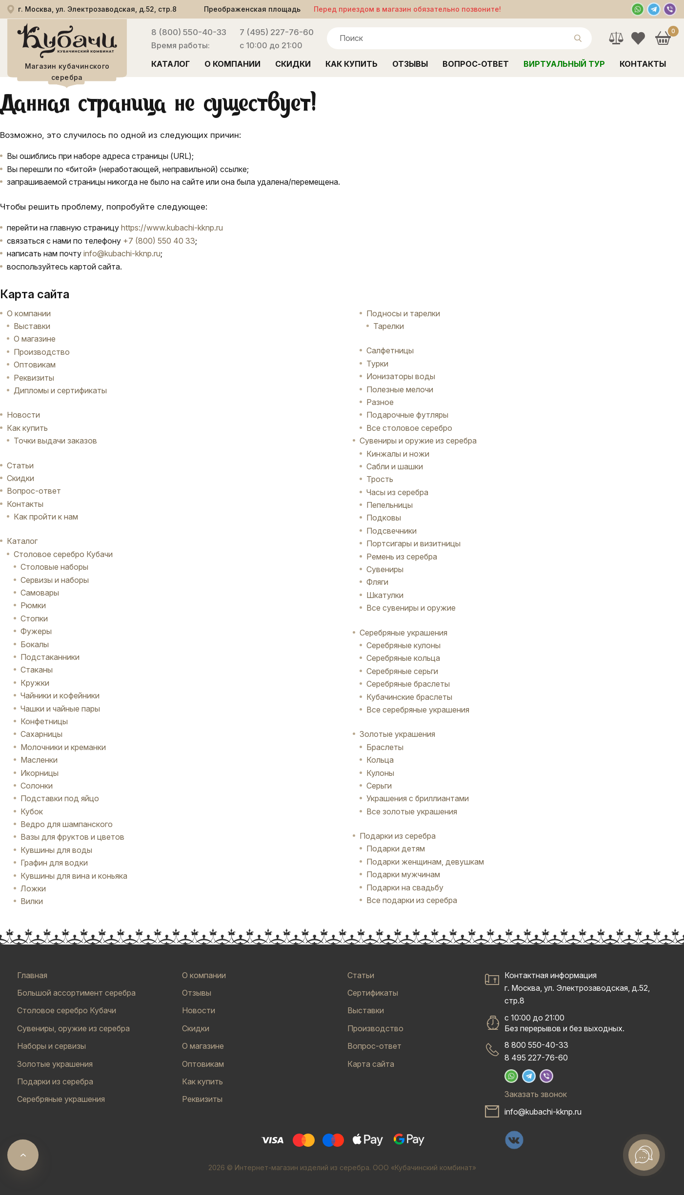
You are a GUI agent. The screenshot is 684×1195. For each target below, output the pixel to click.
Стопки (34, 618)
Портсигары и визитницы (413, 543)
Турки (377, 363)
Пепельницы (389, 505)
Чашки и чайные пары (60, 708)
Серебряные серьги (402, 671)
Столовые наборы (54, 567)
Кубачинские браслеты (409, 697)
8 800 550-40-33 (536, 1045)
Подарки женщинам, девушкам (425, 862)
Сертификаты (372, 993)
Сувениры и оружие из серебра (418, 440)
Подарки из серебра (398, 836)
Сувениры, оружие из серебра (73, 1028)
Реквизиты (34, 378)
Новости (23, 415)
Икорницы (39, 773)
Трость (379, 479)
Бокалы (34, 644)
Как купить (351, 64)
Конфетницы (44, 721)
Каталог (170, 64)
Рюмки (33, 605)
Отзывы (410, 64)
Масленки (39, 760)
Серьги (379, 785)
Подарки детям (395, 848)
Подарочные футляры (407, 415)
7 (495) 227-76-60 (277, 32)
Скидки (293, 64)
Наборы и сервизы (51, 1046)
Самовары (39, 593)
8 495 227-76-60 (536, 1057)
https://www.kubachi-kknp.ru (172, 227)
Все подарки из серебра (411, 900)
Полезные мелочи (399, 389)
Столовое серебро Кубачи (63, 554)
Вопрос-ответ (476, 64)
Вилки (31, 901)
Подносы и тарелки (403, 313)
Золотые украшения (397, 734)
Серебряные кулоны (403, 645)
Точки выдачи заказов (55, 440)
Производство (42, 352)
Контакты (643, 64)
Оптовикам (35, 364)
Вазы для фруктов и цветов (72, 837)
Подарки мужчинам (403, 874)
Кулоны (380, 773)
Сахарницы (41, 734)
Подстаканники (50, 657)
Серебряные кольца (403, 658)
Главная (32, 975)
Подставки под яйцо (59, 798)
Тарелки (388, 326)
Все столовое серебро (409, 428)
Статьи (20, 465)
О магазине (35, 339)
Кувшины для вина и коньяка (73, 876)
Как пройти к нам (46, 516)
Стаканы (36, 670)
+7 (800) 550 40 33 (159, 241)
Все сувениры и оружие (411, 608)
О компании (232, 64)
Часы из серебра (397, 492)
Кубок (31, 811)
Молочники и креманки (63, 747)
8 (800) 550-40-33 (188, 32)
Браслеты (384, 747)
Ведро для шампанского (66, 824)
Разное (380, 402)
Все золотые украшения (411, 811)
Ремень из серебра (401, 556)
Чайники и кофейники (60, 695)
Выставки (32, 326)
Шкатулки (384, 595)
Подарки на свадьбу (404, 887)
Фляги (377, 582)
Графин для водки (54, 862)
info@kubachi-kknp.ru (122, 253)
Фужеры (36, 631)
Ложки (33, 888)
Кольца (380, 760)
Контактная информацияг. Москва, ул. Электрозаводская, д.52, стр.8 (577, 988)
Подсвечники (391, 531)
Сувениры (384, 569)
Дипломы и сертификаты (60, 390)
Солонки (36, 785)
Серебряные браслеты (408, 684)
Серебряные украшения (403, 632)
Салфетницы (390, 350)
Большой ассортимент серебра (76, 993)
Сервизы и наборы (54, 580)
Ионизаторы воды (400, 376)
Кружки (34, 683)
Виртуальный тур (564, 64)
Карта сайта (370, 1064)
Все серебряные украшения (417, 709)
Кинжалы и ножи (397, 454)
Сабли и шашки (394, 466)
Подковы (383, 517)
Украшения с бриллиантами (417, 798)
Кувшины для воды (56, 850)
